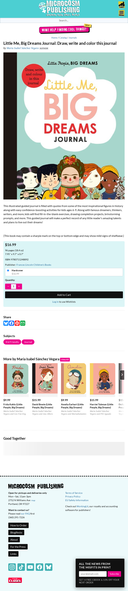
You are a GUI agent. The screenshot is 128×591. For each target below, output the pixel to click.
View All (65, 359)
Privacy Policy (72, 496)
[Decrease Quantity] (8, 286)
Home (54, 37)
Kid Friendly (12, 341)
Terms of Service (73, 492)
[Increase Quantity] (19, 286)
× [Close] (121, 562)
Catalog (63, 37)
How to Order (18, 525)
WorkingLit (82, 506)
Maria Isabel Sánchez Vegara (23, 48)
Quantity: (10, 280)
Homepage (64, 9)
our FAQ (25, 513)
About (14, 539)
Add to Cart (64, 294)
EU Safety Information (76, 500)
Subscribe (114, 574)
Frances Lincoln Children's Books (33, 264)
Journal (28, 341)
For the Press (18, 546)
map (33, 500)
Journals (73, 37)
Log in (55, 301)
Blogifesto (16, 532)
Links (13, 553)
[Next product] (122, 375)
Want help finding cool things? (64, 29)
